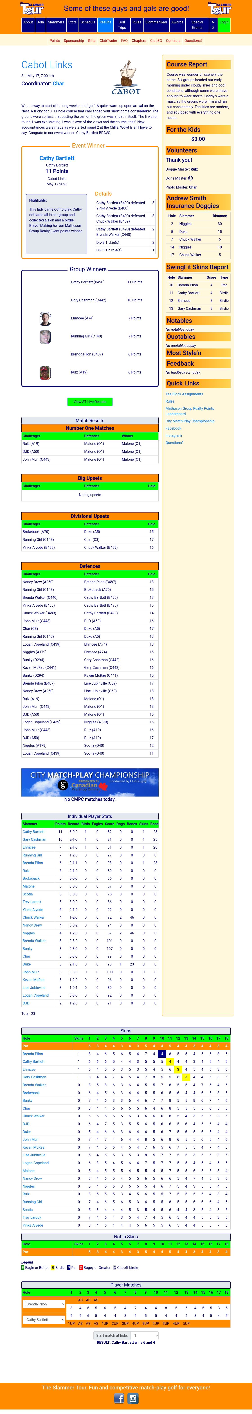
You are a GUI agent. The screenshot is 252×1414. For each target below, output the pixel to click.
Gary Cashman (34, 839)
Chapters (139, 41)
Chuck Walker (34, 917)
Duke (27, 964)
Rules (137, 22)
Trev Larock (32, 902)
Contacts (173, 41)
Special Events (197, 25)
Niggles (29, 933)
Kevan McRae (34, 980)
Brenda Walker (34, 941)
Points (55, 41)
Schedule (88, 22)
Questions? (193, 41)
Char (26, 956)
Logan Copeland (36, 995)
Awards (177, 22)
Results (105, 22)
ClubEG (156, 41)
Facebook (173, 428)
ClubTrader (108, 41)
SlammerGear (156, 22)
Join (40, 22)
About (28, 22)
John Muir (31, 972)
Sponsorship (74, 41)
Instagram (174, 435)
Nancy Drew (32, 925)
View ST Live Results (90, 402)
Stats (72, 22)
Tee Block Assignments (184, 394)
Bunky (27, 949)
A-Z (213, 25)
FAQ (124, 41)
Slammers (56, 22)
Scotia (28, 894)
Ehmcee (29, 847)
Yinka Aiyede (33, 910)
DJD (26, 1003)
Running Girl (32, 855)
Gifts (92, 41)
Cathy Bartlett (56, 158)
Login (224, 22)
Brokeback (31, 878)
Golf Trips (122, 25)
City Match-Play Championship (190, 421)
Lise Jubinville (34, 988)
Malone (29, 886)
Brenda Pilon (33, 863)
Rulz (26, 871)
